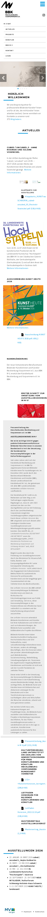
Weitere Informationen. (18, 327)
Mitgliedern (16, 119)
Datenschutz (39, 912)
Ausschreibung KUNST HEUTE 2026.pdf (31, 338)
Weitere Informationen (17, 268)
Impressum (27, 912)
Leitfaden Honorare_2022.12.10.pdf (29, 812)
